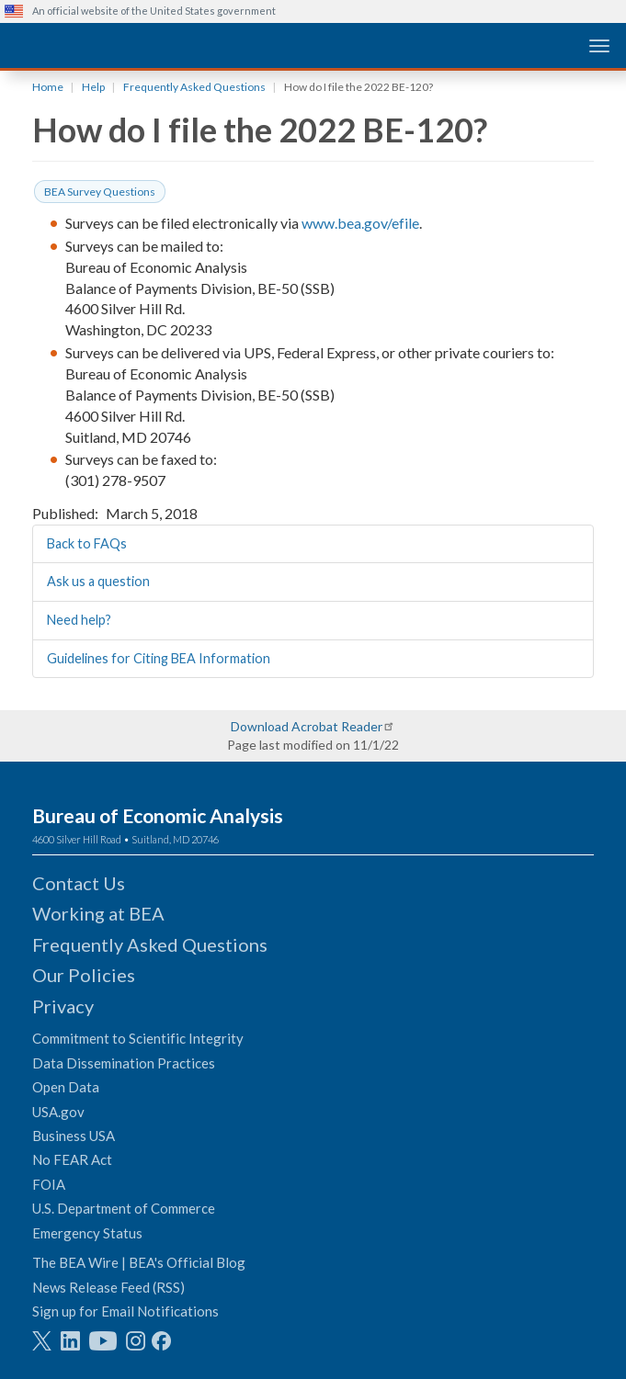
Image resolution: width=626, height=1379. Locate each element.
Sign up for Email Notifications (125, 1311)
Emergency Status (87, 1233)
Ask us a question (98, 581)
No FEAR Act (72, 1159)
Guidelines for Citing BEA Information (158, 658)
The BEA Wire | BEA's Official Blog (138, 1262)
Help (93, 87)
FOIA (48, 1184)
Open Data (65, 1087)
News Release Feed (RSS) (108, 1287)
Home (47, 87)
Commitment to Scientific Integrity (138, 1038)
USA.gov (58, 1111)
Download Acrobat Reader (306, 726)
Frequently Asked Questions (194, 87)
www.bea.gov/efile (360, 223)
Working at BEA (98, 913)
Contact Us (78, 883)
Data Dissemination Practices (123, 1063)
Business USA (73, 1135)
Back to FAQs (87, 543)
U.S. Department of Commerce (123, 1208)
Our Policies (83, 975)
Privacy (63, 1006)
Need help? (79, 619)
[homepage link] (142, 44)
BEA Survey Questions (99, 191)
